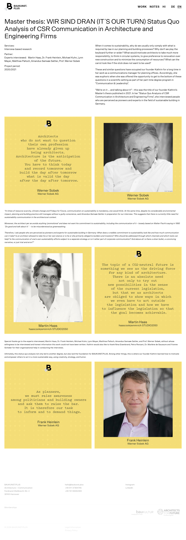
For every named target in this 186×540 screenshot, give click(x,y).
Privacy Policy (71, 530)
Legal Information (73, 527)
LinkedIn (129, 488)
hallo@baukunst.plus (74, 485)
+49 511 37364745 (73, 488)
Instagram (130, 485)
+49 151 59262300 (73, 491)
